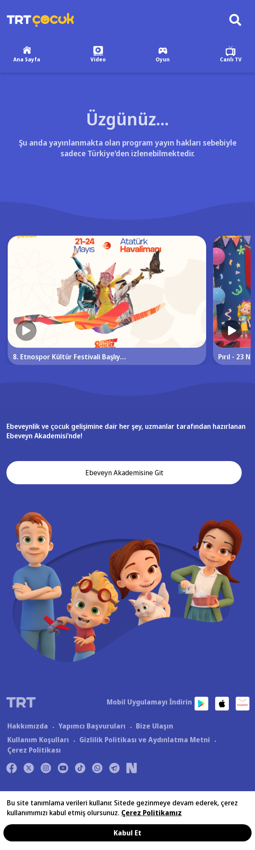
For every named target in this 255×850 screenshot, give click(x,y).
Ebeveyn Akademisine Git (124, 472)
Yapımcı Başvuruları (92, 726)
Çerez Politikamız (151, 812)
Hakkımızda (27, 726)
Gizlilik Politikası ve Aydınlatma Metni (144, 739)
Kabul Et (127, 833)
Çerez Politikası (34, 750)
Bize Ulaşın (154, 726)
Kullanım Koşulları (38, 739)
